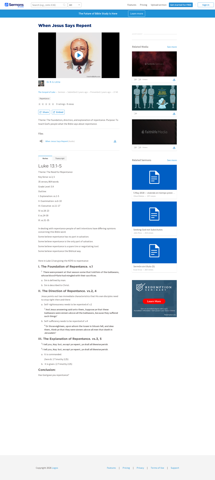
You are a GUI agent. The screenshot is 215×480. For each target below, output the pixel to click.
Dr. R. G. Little (53, 81)
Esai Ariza (137, 269)
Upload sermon (158, 4)
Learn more (136, 13)
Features (131, 4)
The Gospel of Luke (46, 92)
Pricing (143, 4)
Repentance (44, 98)
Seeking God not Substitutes (148, 229)
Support (175, 467)
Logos (54, 467)
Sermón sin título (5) (144, 266)
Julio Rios (137, 233)
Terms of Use (157, 467)
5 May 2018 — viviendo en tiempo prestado (154, 192)
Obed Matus (138, 196)
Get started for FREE (180, 4)
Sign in (205, 4)
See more (172, 46)
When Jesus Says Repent (60, 141)
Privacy (140, 467)
